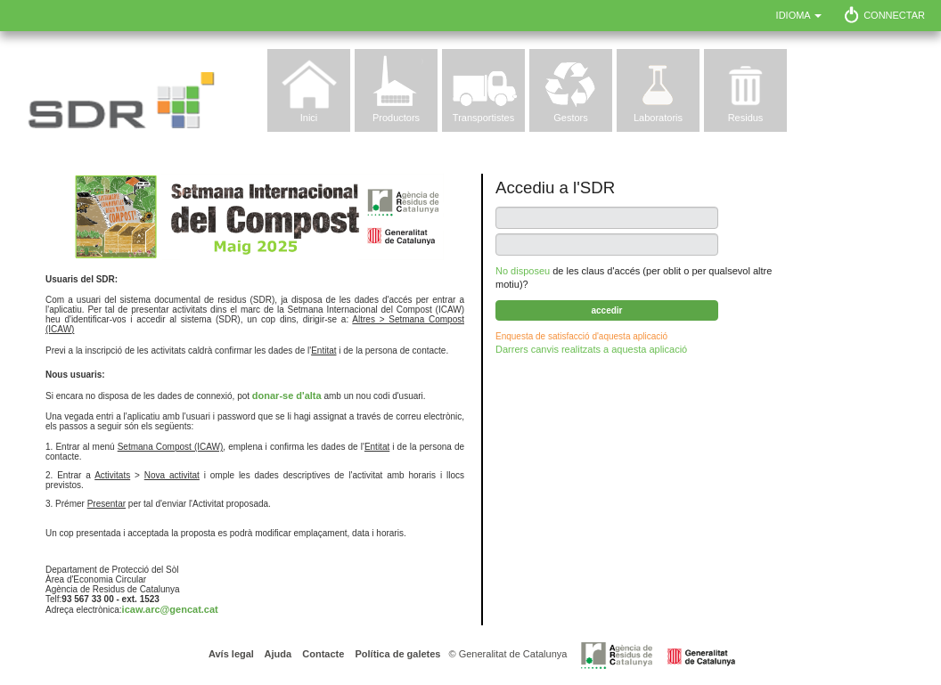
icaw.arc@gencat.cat (170, 609)
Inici (309, 117)
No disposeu (522, 270)
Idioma (799, 15)
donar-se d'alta (287, 395)
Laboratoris (658, 117)
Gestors (570, 117)
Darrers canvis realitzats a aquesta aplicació (591, 349)
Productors (396, 117)
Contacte (321, 653)
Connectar (894, 15)
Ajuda (276, 653)
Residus (746, 117)
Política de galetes (396, 653)
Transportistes (483, 117)
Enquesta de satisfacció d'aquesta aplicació (581, 336)
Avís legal (231, 653)
